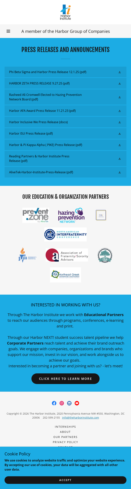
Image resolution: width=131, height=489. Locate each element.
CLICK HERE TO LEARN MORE (65, 379)
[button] (8, 31)
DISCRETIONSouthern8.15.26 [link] (65, 457)
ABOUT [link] (65, 432)
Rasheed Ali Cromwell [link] (65, 452)
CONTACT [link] (65, 447)
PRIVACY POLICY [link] (65, 442)
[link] (65, 12)
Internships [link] (65, 426)
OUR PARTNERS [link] (65, 437)
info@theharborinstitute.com (80, 417)
